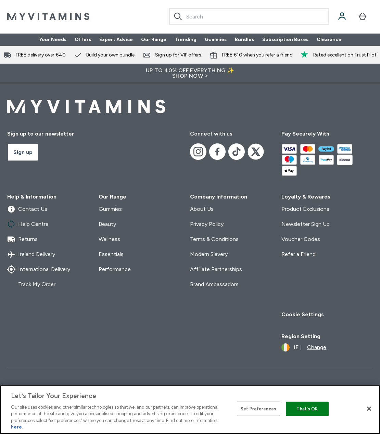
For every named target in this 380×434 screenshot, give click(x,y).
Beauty (107, 224)
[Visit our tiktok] (236, 151)
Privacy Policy (207, 224)
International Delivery (38, 269)
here (16, 427)
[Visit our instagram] (198, 151)
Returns (22, 239)
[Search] (178, 16)
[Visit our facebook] (217, 151)
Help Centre (28, 224)
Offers (83, 39)
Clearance (329, 39)
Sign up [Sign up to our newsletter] (23, 152)
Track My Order (31, 284)
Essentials (111, 254)
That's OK (307, 408)
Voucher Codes (300, 239)
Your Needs (52, 39)
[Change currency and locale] (303, 347)
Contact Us (27, 209)
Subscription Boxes (285, 39)
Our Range (153, 39)
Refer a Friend (298, 254)
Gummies (216, 39)
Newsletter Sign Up (305, 224)
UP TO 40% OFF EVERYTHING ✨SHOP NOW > (190, 73)
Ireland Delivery (31, 254)
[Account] (342, 16)
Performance (115, 269)
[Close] (369, 408)
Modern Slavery (209, 254)
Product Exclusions (305, 209)
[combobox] (249, 16)
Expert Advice (116, 39)
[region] (190, 409)
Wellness (109, 239)
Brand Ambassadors (214, 284)
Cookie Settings (302, 314)
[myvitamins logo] (48, 16)
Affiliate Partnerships (216, 269)
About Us (202, 209)
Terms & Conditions (214, 239)
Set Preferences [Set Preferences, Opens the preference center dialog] (258, 408)
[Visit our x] (256, 151)
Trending (186, 39)
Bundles (244, 39)
